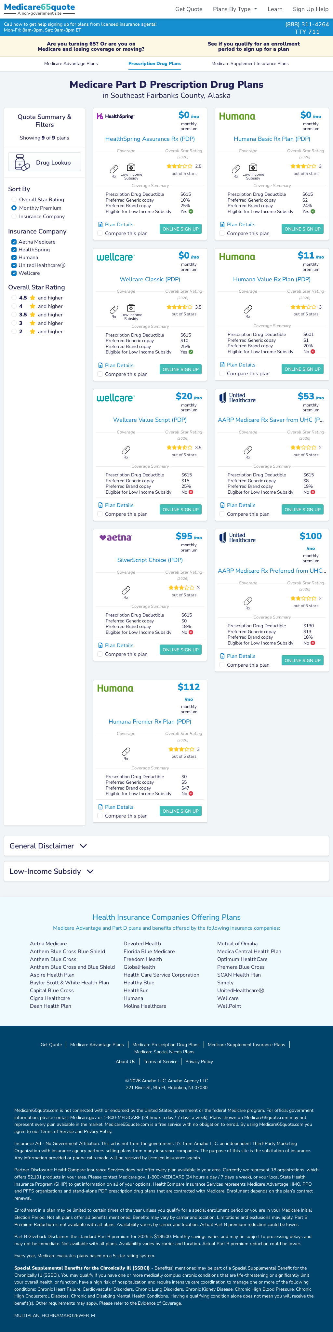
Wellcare (29, 273)
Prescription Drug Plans (154, 63)
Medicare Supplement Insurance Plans (250, 63)
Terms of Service (160, 1061)
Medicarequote (39, 7)
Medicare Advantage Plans (71, 63)
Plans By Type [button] (232, 9)
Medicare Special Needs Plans (164, 1051)
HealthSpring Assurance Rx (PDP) (150, 139)
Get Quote (189, 9)
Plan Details (116, 224)
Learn (275, 9)
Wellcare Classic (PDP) (150, 279)
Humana (28, 257)
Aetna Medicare (37, 242)
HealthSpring (34, 249)
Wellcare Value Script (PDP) (150, 420)
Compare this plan (126, 233)
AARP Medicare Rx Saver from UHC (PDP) (273, 420)
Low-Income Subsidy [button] (51, 871)
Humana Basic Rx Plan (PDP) (272, 139)
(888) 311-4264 (307, 24)
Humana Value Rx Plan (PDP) (272, 279)
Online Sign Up (181, 229)
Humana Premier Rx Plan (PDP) (150, 722)
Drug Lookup (43, 162)
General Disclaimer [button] (48, 845)
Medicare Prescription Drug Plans (166, 1044)
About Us (125, 1061)
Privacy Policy (199, 1061)
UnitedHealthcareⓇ (42, 265)
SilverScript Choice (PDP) (150, 560)
